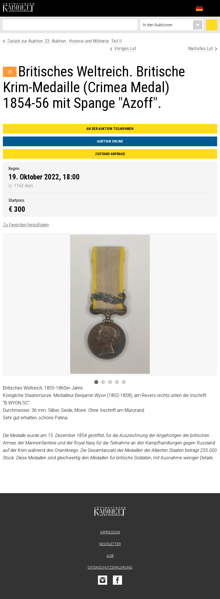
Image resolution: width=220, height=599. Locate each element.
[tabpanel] (110, 304)
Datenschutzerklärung (110, 568)
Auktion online (110, 141)
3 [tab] (110, 382)
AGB (110, 556)
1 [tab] (96, 382)
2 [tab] (103, 382)
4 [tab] (117, 382)
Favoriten (186, 8)
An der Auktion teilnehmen (110, 129)
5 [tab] (124, 382)
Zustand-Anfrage (110, 154)
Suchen (211, 24)
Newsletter (110, 544)
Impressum (110, 532)
